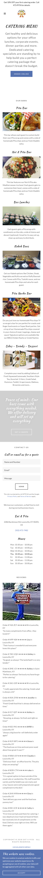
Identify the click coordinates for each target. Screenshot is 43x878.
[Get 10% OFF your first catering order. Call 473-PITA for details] (21, 4)
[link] (21, 13)
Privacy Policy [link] (12, 496)
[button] (3, 13)
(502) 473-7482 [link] (21, 530)
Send (21, 486)
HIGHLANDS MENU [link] (21, 847)
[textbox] (21, 462)
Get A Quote (21, 432)
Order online (21, 74)
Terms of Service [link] (25, 496)
